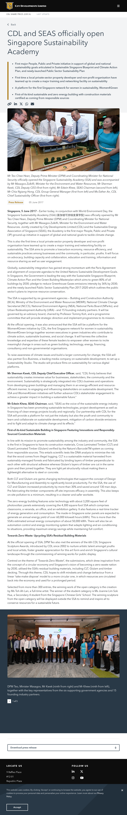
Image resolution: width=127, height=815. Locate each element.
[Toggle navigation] (119, 6)
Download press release (63, 747)
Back (11, 24)
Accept (17, 807)
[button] (9, 701)
